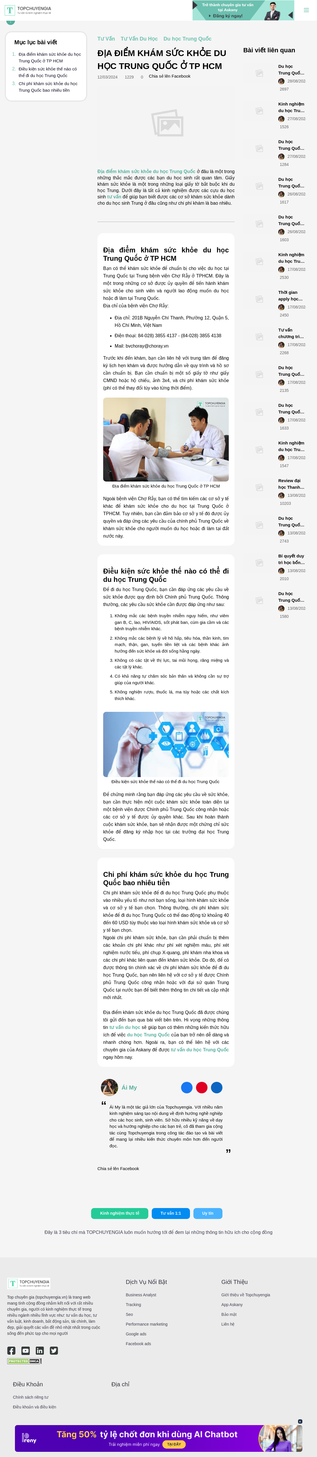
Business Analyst (141, 1295)
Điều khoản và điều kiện (34, 1407)
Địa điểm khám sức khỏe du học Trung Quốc (146, 171)
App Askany (232, 1304)
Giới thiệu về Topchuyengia (245, 1295)
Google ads (136, 1334)
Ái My (129, 1087)
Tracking (133, 1304)
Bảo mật (229, 1314)
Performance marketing (147, 1324)
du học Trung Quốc (148, 1034)
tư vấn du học (124, 1027)
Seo (129, 1314)
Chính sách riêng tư (30, 1397)
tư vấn (114, 196)
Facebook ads (138, 1343)
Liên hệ (228, 1324)
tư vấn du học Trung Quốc (200, 1049)
